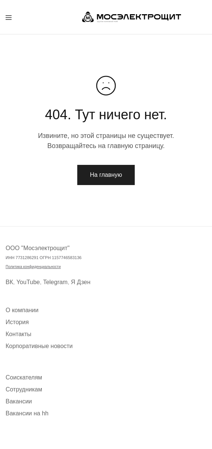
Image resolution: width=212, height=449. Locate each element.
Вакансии (19, 401)
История (17, 322)
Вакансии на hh (27, 413)
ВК (9, 282)
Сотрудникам (24, 389)
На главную (106, 175)
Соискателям (24, 377)
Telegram (55, 282)
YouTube (28, 282)
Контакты (18, 334)
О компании (22, 310)
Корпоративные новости (39, 346)
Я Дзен (80, 282)
